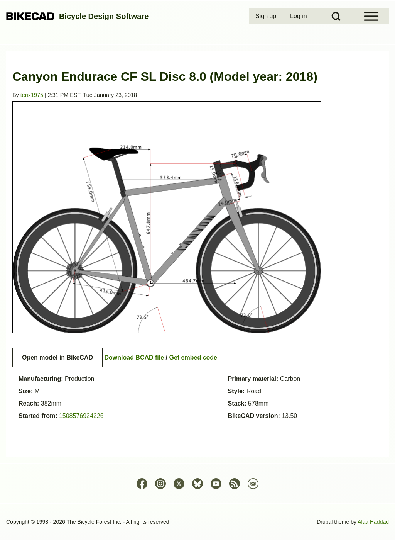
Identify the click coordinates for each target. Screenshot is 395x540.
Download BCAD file (134, 357)
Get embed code (193, 357)
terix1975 (31, 95)
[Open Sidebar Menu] (371, 16)
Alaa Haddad (373, 522)
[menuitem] (266, 16)
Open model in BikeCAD (57, 357)
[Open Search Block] (336, 16)
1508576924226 (81, 416)
